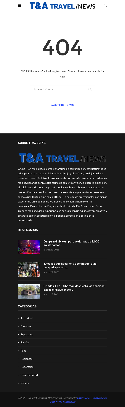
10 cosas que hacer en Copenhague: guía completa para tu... (70, 265)
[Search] (105, 5)
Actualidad (27, 318)
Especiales (27, 334)
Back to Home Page (62, 105)
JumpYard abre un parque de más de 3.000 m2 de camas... (72, 243)
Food (23, 350)
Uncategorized (29, 374)
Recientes (27, 358)
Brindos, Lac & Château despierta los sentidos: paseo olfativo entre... (74, 288)
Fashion (25, 342)
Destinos (26, 326)
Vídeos (25, 383)
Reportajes (27, 366)
